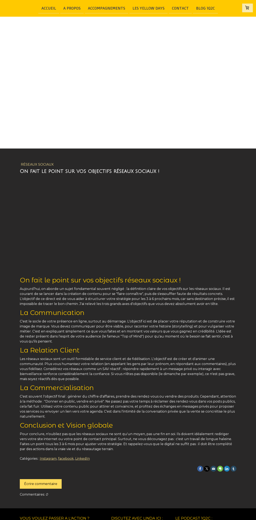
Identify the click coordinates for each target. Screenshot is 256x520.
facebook (66, 459)
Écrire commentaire (40, 484)
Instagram (48, 459)
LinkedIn (82, 459)
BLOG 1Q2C (205, 8)
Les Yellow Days (148, 8)
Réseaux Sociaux (37, 164)
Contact (180, 8)
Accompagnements (106, 8)
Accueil (48, 8)
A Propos (72, 8)
